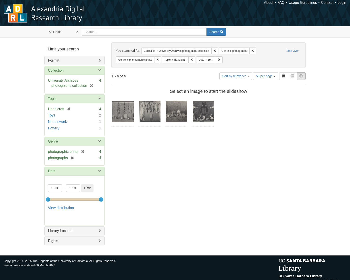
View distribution (61, 208)
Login (342, 2)
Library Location (60, 220)
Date (52, 171)
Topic (52, 99)
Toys (51, 115)
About (268, 2)
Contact (327, 2)
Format (53, 60)
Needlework (57, 122)
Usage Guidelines (303, 2)
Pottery (53, 128)
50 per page (265, 76)
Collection (56, 70)
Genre (53, 141)
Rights (53, 229)
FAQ (281, 2)
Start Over (292, 50)
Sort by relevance (235, 76)
